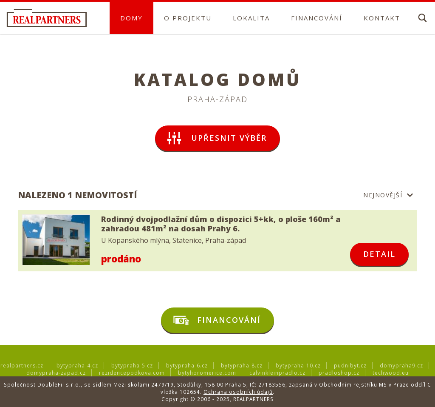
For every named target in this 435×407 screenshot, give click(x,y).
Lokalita (251, 18)
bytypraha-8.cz (242, 365)
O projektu (188, 18)
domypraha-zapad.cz (56, 372)
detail (379, 254)
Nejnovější (382, 195)
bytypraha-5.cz (132, 365)
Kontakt (382, 18)
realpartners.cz (21, 365)
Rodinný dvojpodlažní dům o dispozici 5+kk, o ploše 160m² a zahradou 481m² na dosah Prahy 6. (221, 224)
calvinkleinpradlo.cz (277, 372)
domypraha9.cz (401, 365)
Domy (131, 18)
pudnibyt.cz (350, 365)
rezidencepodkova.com (132, 372)
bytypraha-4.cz (77, 365)
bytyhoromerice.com (207, 372)
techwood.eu (391, 372)
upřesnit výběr (216, 138)
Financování (316, 18)
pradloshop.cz (339, 372)
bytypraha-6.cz (187, 365)
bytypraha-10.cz (298, 365)
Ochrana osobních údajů (238, 391)
